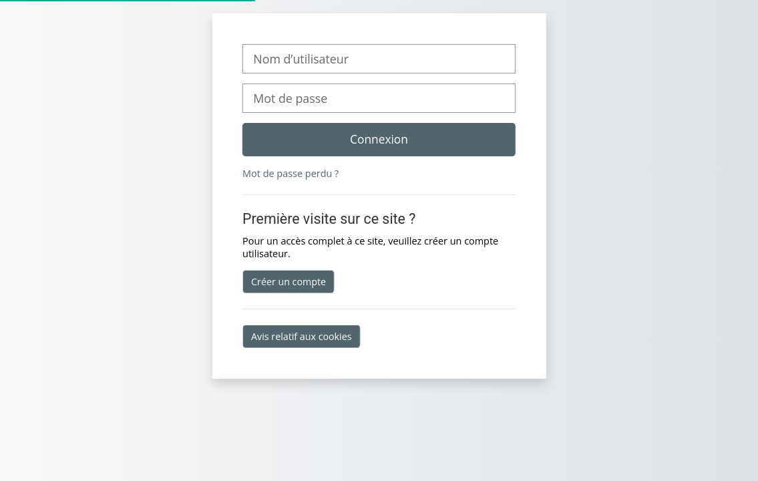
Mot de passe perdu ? (290, 173)
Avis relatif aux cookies (301, 336)
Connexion (379, 139)
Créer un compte (288, 281)
